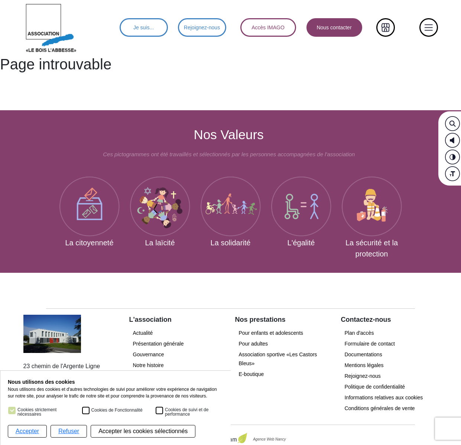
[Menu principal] (51, 27)
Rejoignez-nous (202, 27)
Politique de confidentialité (374, 387)
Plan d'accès (359, 333)
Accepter (27, 431)
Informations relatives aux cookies (384, 397)
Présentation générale (158, 344)
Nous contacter (333, 27)
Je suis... (143, 27)
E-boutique (251, 374)
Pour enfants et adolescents (270, 333)
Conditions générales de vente (379, 408)
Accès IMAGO (268, 27)
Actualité (143, 333)
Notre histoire (148, 365)
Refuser (68, 431)
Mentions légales (363, 365)
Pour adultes (253, 344)
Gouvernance (148, 354)
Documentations (363, 354)
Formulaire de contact (369, 344)
